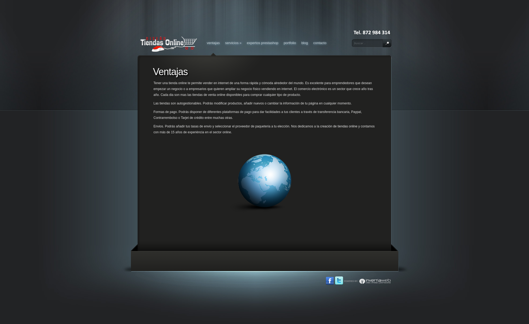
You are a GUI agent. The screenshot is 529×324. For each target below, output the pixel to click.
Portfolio (290, 43)
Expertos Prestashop (262, 43)
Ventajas (213, 43)
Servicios (233, 43)
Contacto (319, 43)
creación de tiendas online (338, 126)
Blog (304, 43)
